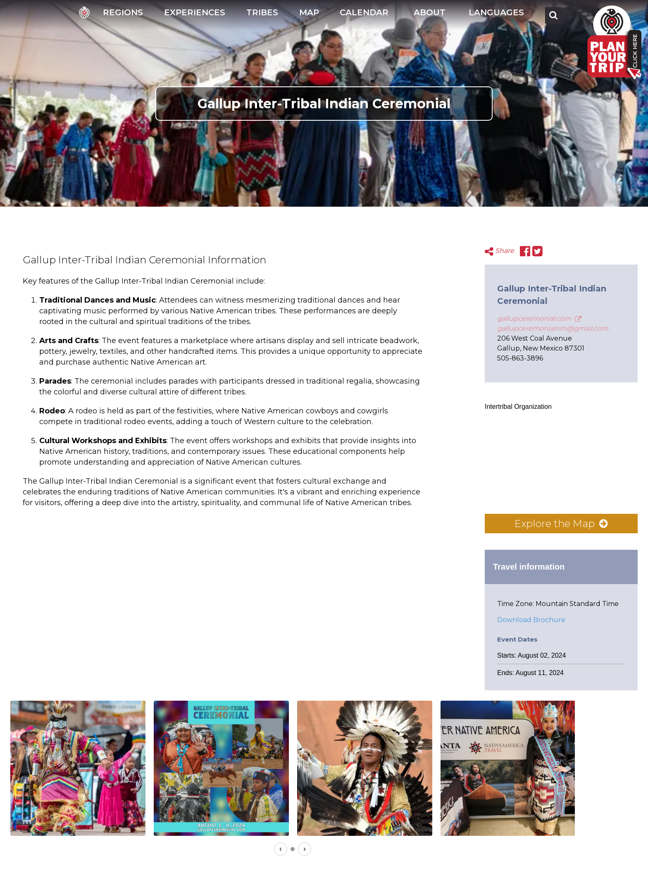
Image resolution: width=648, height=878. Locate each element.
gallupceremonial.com (539, 318)
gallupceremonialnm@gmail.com (552, 328)
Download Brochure (531, 620)
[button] (429, 15)
